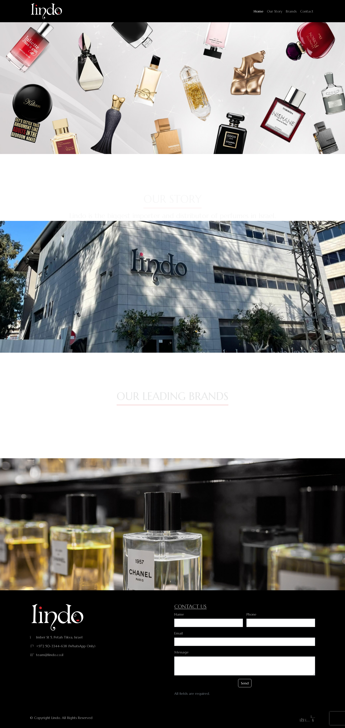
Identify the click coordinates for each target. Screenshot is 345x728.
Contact (306, 11)
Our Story (274, 11)
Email (178, 633)
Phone (251, 614)
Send (245, 683)
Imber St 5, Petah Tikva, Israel (59, 637)
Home (258, 11)
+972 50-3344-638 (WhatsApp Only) (65, 646)
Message (181, 652)
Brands (291, 11)
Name (179, 614)
